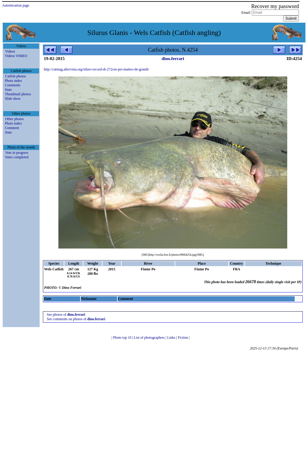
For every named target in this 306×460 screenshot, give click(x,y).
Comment (12, 128)
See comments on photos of (76, 319)
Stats (8, 90)
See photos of (66, 314)
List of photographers (149, 337)
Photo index (13, 81)
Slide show (13, 98)
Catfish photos (15, 76)
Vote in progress (16, 153)
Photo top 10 (122, 337)
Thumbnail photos (18, 94)
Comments (12, 85)
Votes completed (16, 157)
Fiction (183, 337)
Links (171, 337)
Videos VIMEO (16, 56)
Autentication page (15, 5)
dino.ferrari (172, 58)
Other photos (14, 119)
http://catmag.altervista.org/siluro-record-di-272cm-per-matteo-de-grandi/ (96, 69)
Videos (10, 51)
